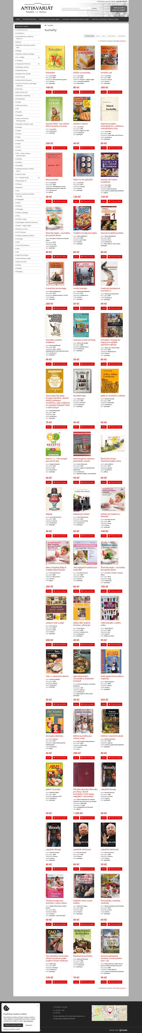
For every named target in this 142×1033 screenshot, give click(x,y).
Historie (18, 134)
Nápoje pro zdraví (81, 514)
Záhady (18, 265)
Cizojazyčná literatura (23, 64)
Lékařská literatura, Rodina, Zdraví (25, 170)
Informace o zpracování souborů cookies (105, 19)
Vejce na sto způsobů (82, 179)
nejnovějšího (121, 36)
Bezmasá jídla (52, 179)
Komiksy (19, 162)
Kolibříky (19, 159)
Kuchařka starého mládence (54, 341)
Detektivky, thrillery (22, 67)
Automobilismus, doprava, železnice (24, 38)
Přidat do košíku (60, 92)
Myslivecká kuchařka (82, 956)
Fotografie (19, 115)
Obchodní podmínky (29, 19)
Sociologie (19, 239)
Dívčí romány (20, 77)
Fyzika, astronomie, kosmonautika (22, 120)
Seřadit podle (89, 36)
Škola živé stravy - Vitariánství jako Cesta (111, 459)
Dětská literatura (21, 70)
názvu (103, 36)
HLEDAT (94, 8)
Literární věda (20, 174)
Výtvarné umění (21, 262)
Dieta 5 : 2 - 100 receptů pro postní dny (56, 459)
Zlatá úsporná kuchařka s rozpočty (112, 677)
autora (98, 36)
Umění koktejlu (80, 288)
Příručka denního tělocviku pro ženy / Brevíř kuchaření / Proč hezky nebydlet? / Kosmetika (85, 793)
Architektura (20, 33)
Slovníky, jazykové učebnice (25, 235)
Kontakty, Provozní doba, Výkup (49, 19)
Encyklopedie (20, 99)
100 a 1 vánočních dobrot (57, 676)
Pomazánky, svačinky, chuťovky (111, 901)
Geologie (19, 127)
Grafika (18, 130)
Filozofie (19, 112)
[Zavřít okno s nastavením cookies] (37, 1005)
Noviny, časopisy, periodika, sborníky (25, 195)
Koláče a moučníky (81, 72)
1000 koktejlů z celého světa (111, 623)
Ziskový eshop (118, 1030)
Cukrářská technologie (56, 288)
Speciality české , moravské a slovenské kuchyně (83, 678)
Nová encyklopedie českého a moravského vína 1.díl (111, 958)
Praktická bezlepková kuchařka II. (110, 289)
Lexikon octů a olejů (55, 622)
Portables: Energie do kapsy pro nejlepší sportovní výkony (110, 342)
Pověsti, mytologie (22, 212)
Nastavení (29, 1025)
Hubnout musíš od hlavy (84, 340)
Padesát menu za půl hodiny (82, 901)
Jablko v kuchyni (53, 789)
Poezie (18, 203)
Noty (17, 191)
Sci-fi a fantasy (21, 232)
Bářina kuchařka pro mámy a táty (82, 737)
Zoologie (19, 268)
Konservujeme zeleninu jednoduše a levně (83, 459)
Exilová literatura (21, 105)
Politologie (19, 209)
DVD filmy (19, 89)
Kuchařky (19, 165)
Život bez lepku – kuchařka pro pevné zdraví (58, 234)
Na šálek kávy (79, 395)
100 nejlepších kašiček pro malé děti (85, 568)
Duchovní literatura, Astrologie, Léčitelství (26, 85)
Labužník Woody (108, 789)
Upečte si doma (80, 123)
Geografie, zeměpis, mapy (24, 124)
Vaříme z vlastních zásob (112, 736)
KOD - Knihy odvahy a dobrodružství (23, 154)
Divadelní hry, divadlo (23, 74)
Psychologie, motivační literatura (27, 222)
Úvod (18, 19)
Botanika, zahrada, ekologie (25, 54)
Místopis (19, 184)
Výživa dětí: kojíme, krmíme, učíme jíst (82, 623)
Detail (49, 92)
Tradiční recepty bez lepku (85, 233)
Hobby (18, 137)
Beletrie (18, 42)
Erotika (18, 102)
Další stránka (121, 41)
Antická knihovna (22, 30)
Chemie (18, 150)
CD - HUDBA (20, 57)
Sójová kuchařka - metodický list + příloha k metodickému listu (112, 126)
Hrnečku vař (106, 72)
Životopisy (19, 271)
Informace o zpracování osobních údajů (76, 19)
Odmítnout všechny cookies (11, 1029)
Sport (18, 242)
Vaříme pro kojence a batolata (110, 515)
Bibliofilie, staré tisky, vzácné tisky (25, 46)
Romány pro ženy (22, 229)
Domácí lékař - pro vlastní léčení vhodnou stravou (57, 124)
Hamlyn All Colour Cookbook (109, 180)
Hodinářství (20, 140)
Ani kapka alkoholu (54, 736)
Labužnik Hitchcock (109, 849)
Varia (18, 249)
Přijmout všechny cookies (13, 1025)
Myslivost (19, 187)
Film (17, 109)
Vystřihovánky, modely (23, 258)
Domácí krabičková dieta (112, 233)
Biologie (18, 51)
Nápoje (49, 514)
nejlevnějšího (111, 36)
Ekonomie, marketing (23, 95)
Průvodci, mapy (21, 219)
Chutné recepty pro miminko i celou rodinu (56, 901)
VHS (17, 252)
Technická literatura (22, 245)
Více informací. (28, 1021)
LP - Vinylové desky (22, 178)
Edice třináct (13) (21, 92)
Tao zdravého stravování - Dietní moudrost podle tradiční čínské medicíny (57, 958)
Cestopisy (19, 60)
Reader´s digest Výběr (23, 226)
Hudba (18, 144)
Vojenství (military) (22, 255)
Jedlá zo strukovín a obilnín (113, 395)
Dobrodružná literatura (24, 80)
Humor (18, 147)
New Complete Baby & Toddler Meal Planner (56, 568)
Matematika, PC (21, 181)
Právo (18, 216)
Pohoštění (50, 72)
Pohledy (18, 206)
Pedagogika (20, 199)
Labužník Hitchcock (82, 849)
